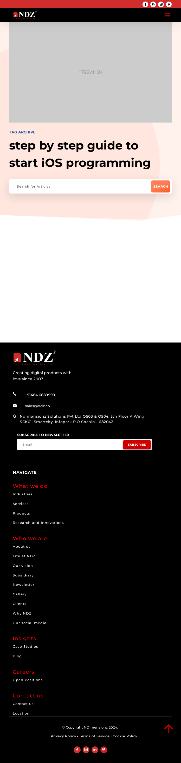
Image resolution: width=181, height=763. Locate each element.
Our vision (23, 566)
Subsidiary (23, 575)
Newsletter (23, 584)
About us (22, 546)
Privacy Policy (63, 736)
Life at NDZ (24, 556)
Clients (20, 604)
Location (21, 713)
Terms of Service (94, 736)
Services (21, 504)
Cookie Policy (125, 736)
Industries (23, 494)
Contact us (23, 704)
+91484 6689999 (40, 395)
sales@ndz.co (37, 406)
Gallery (20, 594)
